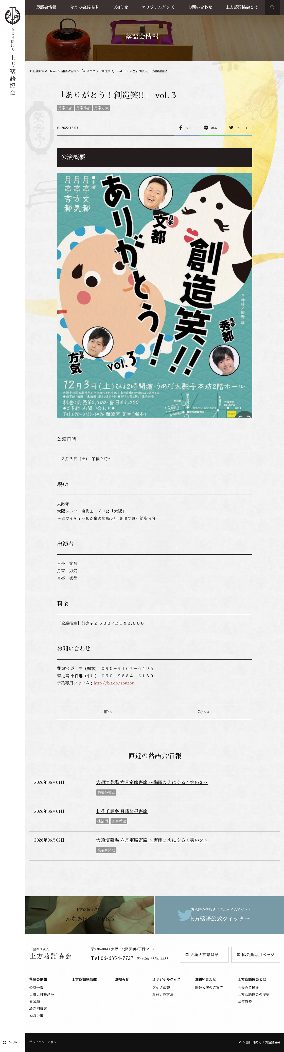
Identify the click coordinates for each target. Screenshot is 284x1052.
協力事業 (36, 1015)
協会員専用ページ (255, 955)
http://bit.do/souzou (114, 683)
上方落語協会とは (242, 7)
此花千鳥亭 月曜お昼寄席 (122, 811)
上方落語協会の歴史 (254, 994)
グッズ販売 (161, 987)
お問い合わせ (200, 7)
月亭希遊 (119, 821)
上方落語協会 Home (43, 71)
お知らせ (120, 7)
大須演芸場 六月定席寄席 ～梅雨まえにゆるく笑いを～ (152, 782)
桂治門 (102, 821)
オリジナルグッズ (158, 7)
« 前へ (106, 712)
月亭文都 (65, 108)
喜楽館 (34, 1001)
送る (214, 128)
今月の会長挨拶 (84, 7)
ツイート (242, 128)
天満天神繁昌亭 (202, 955)
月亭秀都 (83, 108)
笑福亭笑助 (106, 792)
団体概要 (245, 1001)
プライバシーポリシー (44, 1042)
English (13, 1042)
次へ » (203, 712)
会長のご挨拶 (248, 987)
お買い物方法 (162, 994)
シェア (190, 128)
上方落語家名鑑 (84, 979)
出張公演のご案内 (209, 987)
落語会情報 (46, 7)
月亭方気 (101, 108)
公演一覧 (36, 987)
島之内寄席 (38, 1008)
